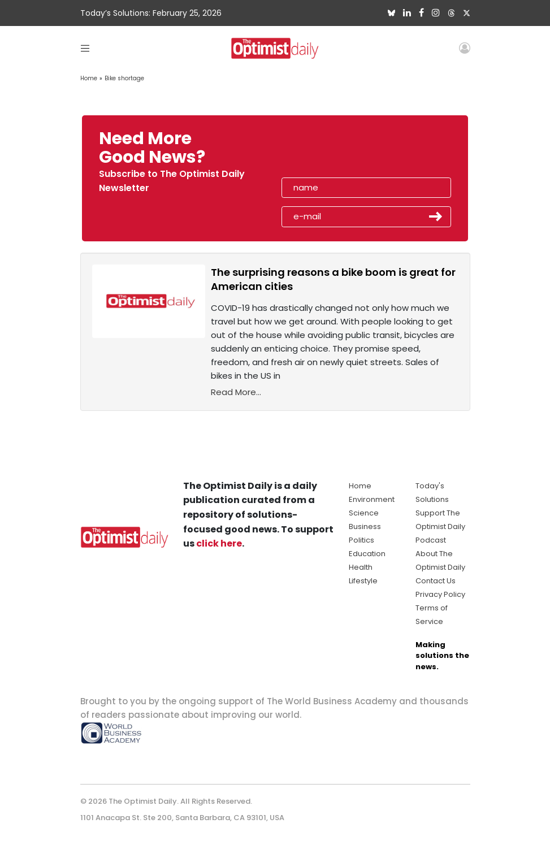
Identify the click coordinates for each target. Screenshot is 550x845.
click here (219, 543)
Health (361, 567)
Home (88, 78)
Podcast (430, 540)
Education (367, 553)
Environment (372, 499)
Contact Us (435, 580)
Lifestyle (363, 580)
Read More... (236, 392)
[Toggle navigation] (85, 48)
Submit (436, 216)
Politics (361, 540)
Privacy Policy (440, 594)
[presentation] (346, 151)
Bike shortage (124, 78)
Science (364, 513)
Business (365, 526)
